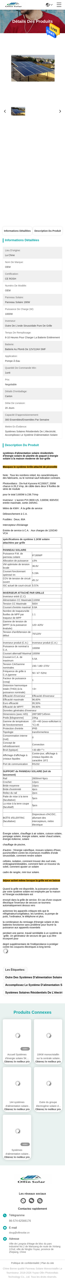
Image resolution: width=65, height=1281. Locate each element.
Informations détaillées (17, 230)
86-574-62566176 (20, 1220)
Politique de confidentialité (25, 1263)
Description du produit (47, 230)
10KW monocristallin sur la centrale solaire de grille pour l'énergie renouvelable (48, 1056)
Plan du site (47, 1263)
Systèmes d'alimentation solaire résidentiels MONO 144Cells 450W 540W (17, 1152)
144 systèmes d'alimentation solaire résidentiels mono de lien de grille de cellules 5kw (16, 1104)
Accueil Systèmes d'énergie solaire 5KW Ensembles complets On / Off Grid (17, 1056)
